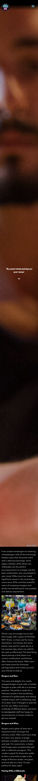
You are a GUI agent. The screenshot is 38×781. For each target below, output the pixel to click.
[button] (33, 6)
